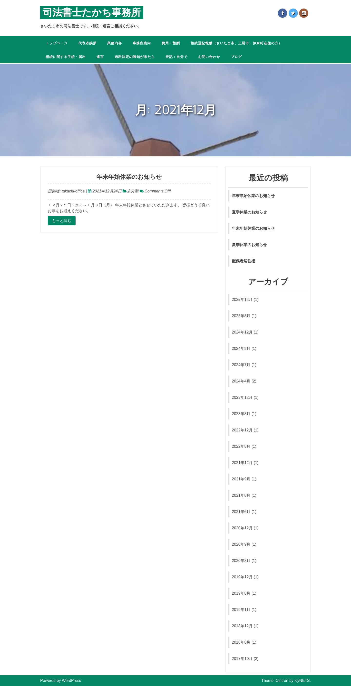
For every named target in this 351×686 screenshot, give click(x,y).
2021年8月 (241, 495)
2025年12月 (242, 299)
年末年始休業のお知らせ (129, 177)
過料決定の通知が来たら (135, 57)
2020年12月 (242, 528)
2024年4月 (241, 381)
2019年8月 (241, 593)
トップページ (57, 43)
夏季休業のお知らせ (249, 212)
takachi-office (72, 191)
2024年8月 (241, 348)
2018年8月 (241, 642)
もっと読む (61, 221)
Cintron (282, 680)
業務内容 (114, 43)
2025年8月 (241, 316)
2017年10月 (242, 659)
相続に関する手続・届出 (66, 57)
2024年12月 (242, 332)
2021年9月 (241, 479)
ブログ (236, 57)
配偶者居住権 (243, 261)
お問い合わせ (209, 57)
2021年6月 (241, 512)
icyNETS (302, 680)
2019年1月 (241, 610)
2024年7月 (241, 365)
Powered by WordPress (60, 680)
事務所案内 (142, 43)
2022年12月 (242, 430)
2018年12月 (242, 626)
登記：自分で (176, 57)
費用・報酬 (171, 43)
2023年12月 (242, 397)
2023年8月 (241, 414)
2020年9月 (241, 544)
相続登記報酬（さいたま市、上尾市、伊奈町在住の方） (236, 43)
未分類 (132, 191)
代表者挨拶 (87, 43)
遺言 (100, 57)
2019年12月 (242, 577)
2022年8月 (241, 446)
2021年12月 (242, 463)
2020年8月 (241, 561)
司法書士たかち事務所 (92, 12)
